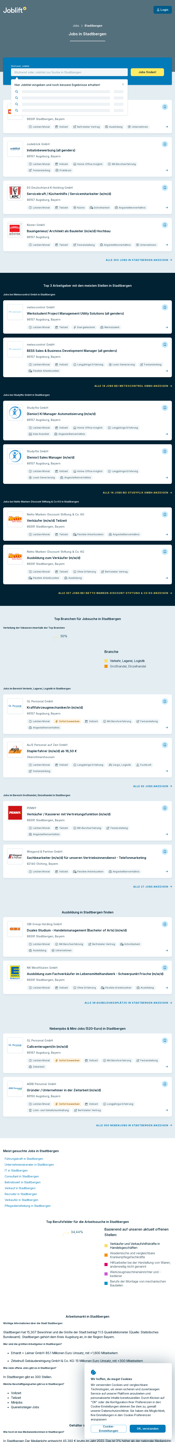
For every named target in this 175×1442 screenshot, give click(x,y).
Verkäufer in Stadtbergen (21, 1200)
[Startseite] (14, 10)
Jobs (76, 25)
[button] (147, 72)
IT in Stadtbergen (16, 1170)
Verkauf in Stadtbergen (20, 1188)
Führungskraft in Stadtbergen (24, 1158)
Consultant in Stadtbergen (22, 1176)
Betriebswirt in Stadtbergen (23, 1182)
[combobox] (69, 72)
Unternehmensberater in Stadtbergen (29, 1164)
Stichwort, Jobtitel (20, 66)
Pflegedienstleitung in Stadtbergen (28, 1205)
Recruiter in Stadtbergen (21, 1194)
